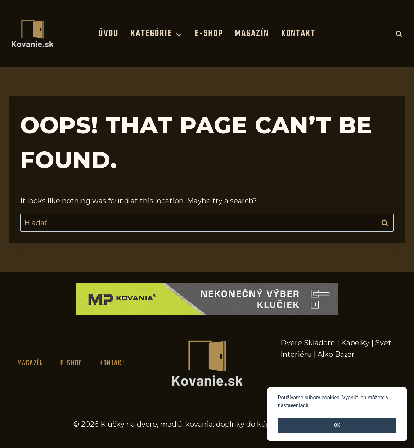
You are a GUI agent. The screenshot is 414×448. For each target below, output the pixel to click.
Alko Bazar (336, 354)
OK (337, 425)
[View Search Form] (398, 33)
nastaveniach (293, 406)
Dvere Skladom (307, 342)
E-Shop (209, 33)
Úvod (108, 33)
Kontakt (298, 33)
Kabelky (355, 342)
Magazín (252, 33)
